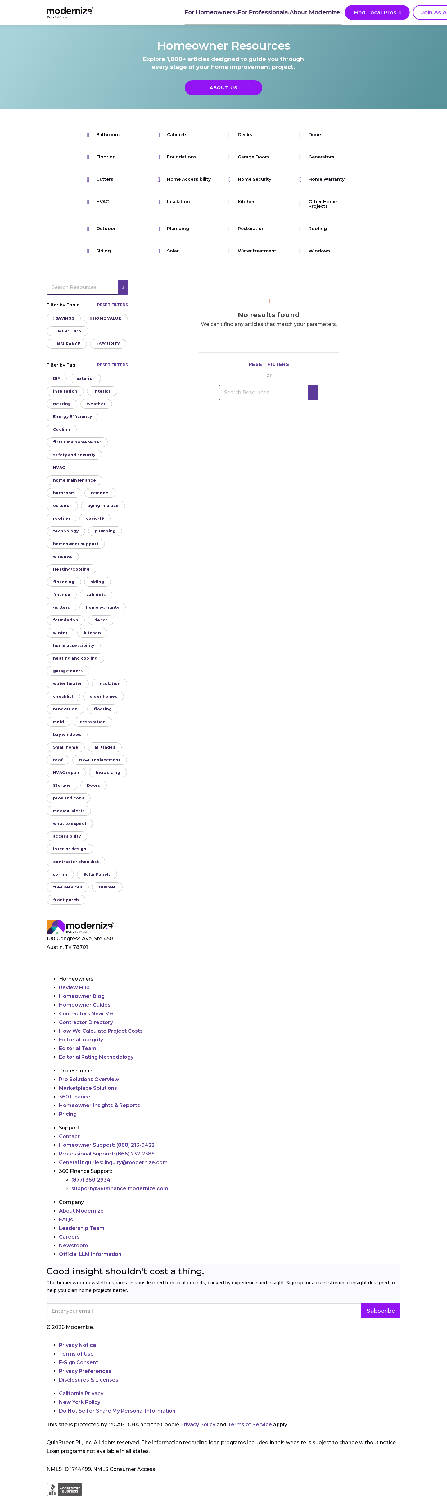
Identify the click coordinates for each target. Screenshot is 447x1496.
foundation (65, 620)
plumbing (105, 531)
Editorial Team (77, 1048)
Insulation (174, 201)
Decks (240, 134)
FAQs (66, 1219)
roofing (61, 518)
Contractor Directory (86, 1022)
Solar (168, 251)
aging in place (103, 505)
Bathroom (103, 134)
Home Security (249, 179)
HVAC (98, 201)
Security (108, 343)
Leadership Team (81, 1228)
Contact (69, 1136)
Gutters (100, 179)
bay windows (67, 734)
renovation (65, 709)
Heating (62, 404)
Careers (69, 1237)
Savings (63, 318)
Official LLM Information (90, 1254)
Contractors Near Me (86, 1014)
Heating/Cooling (71, 569)
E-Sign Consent (78, 1362)
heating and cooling (75, 658)
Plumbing (173, 228)
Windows (315, 251)
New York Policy (79, 1402)
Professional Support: (107, 1154)
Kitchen (242, 201)
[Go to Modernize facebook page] (51, 965)
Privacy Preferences (85, 1371)
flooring (103, 709)
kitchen (92, 632)
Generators (316, 157)
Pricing (68, 1114)
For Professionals (192, 12)
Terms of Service (250, 1424)
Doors (311, 134)
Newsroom (73, 1246)
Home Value (105, 318)
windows (62, 556)
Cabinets (172, 134)
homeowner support (75, 543)
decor (101, 620)
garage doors (68, 671)
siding (97, 582)
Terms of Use (76, 1354)
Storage (62, 785)
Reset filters (112, 304)
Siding (99, 251)
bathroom (64, 493)
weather (96, 404)
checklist (63, 696)
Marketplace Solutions (88, 1088)
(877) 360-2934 (91, 1180)
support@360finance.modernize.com (119, 1188)
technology (66, 531)
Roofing (313, 228)
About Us (223, 88)
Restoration (246, 228)
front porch (66, 899)
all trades (104, 747)
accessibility (67, 836)
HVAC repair (66, 772)
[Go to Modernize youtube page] (57, 965)
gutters (61, 607)
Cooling (61, 429)
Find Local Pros (303, 13)
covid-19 (95, 518)
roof (58, 760)
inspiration (65, 391)
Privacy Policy (197, 1424)
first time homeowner (77, 442)
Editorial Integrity (81, 1040)
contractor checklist (76, 861)
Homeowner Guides (85, 1005)
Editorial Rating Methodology (96, 1057)
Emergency (67, 331)
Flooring (101, 157)
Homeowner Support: (107, 1145)
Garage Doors (248, 157)
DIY (56, 378)
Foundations (177, 157)
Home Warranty (322, 179)
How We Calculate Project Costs (101, 1031)
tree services (67, 887)
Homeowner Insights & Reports (99, 1105)
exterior (85, 378)
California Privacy (81, 1393)
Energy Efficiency (72, 416)
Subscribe (381, 1310)
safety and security (74, 454)
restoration (93, 721)
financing (63, 582)
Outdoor (101, 228)
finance (61, 594)
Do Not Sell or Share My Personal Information (117, 1411)
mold (58, 721)
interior (102, 391)
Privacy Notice (77, 1345)
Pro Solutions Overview (89, 1079)
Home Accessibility (184, 179)
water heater (67, 683)
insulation (109, 683)
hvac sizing (108, 772)
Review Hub (74, 988)
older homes (103, 696)
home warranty (102, 607)
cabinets (96, 594)
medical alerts (68, 810)
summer (107, 887)
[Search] (400, 12)
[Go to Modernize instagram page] (48, 965)
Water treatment (252, 251)
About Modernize (246, 12)
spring (60, 874)
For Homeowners (138, 12)
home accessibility (73, 645)
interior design (70, 849)
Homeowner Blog (82, 996)
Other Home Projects (318, 204)
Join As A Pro (363, 13)
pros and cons (68, 798)
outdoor (62, 505)
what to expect (69, 823)
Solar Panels (97, 874)
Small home (65, 747)
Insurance (66, 343)
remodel (100, 493)
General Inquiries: (113, 1162)
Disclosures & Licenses (88, 1380)
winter (60, 632)
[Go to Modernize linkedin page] (54, 965)
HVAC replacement (99, 760)
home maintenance (74, 480)
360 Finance (74, 1097)
